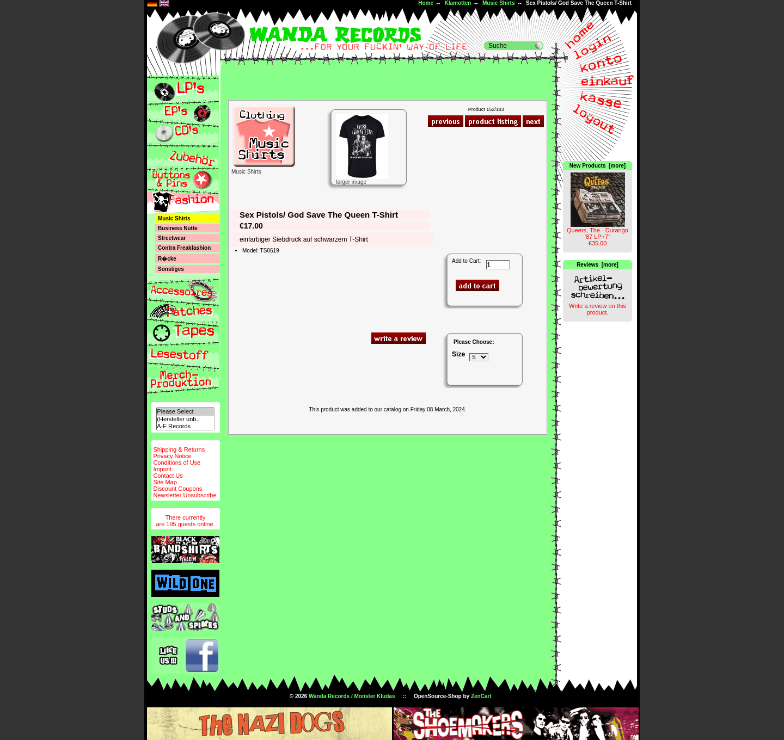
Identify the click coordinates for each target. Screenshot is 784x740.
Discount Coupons (177, 488)
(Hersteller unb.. (185, 419)
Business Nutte (178, 228)
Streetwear (172, 238)
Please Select (185, 411)
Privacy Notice (172, 456)
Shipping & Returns (179, 449)
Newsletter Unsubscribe (184, 495)
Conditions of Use (176, 462)
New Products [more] (597, 166)
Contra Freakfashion (184, 248)
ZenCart (481, 696)
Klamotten (458, 3)
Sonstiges (171, 269)
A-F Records (185, 426)
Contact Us (167, 475)
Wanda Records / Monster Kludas (352, 696)
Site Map (164, 482)
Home (425, 3)
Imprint (162, 469)
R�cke (167, 259)
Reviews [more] (597, 265)
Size (458, 354)
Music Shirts (498, 3)
